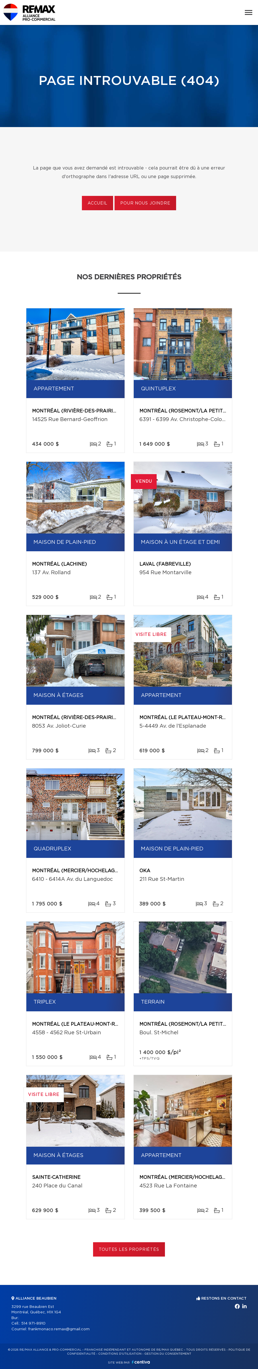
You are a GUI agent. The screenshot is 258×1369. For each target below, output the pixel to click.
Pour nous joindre (145, 203)
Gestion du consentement (167, 1353)
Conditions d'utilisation (119, 1353)
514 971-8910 (33, 1323)
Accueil (97, 203)
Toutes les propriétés (129, 1250)
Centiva (141, 1362)
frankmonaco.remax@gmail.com (59, 1329)
